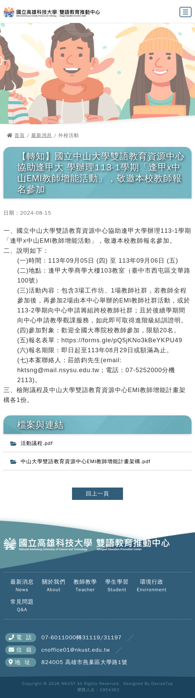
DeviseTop (162, 683)
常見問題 (22, 605)
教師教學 (85, 585)
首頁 (19, 135)
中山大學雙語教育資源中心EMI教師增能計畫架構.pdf (86, 461)
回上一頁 (97, 493)
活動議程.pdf (37, 443)
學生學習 (117, 585)
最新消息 (41, 135)
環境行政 (151, 585)
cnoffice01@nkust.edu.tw (75, 649)
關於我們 (53, 585)
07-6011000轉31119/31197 (81, 637)
